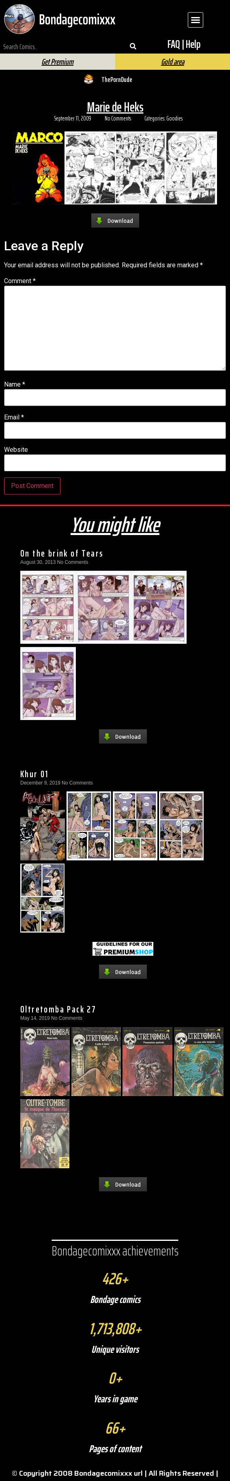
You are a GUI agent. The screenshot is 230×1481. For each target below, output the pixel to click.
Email (14, 417)
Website (16, 450)
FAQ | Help (184, 44)
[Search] (133, 46)
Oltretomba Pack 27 (58, 1009)
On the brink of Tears (61, 553)
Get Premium (57, 61)
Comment (20, 281)
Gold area (172, 61)
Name (14, 384)
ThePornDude (116, 79)
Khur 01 (34, 774)
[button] (195, 20)
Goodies (174, 118)
